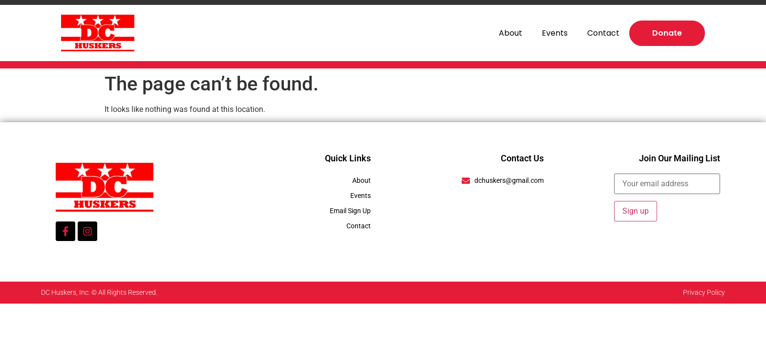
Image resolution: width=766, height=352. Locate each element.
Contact (603, 33)
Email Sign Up (350, 211)
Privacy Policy (704, 292)
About (510, 33)
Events (555, 33)
